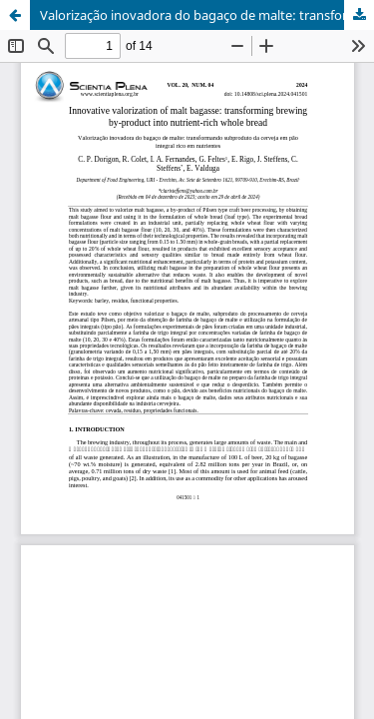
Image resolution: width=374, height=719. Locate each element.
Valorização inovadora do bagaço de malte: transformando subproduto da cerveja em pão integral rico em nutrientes (207, 15)
